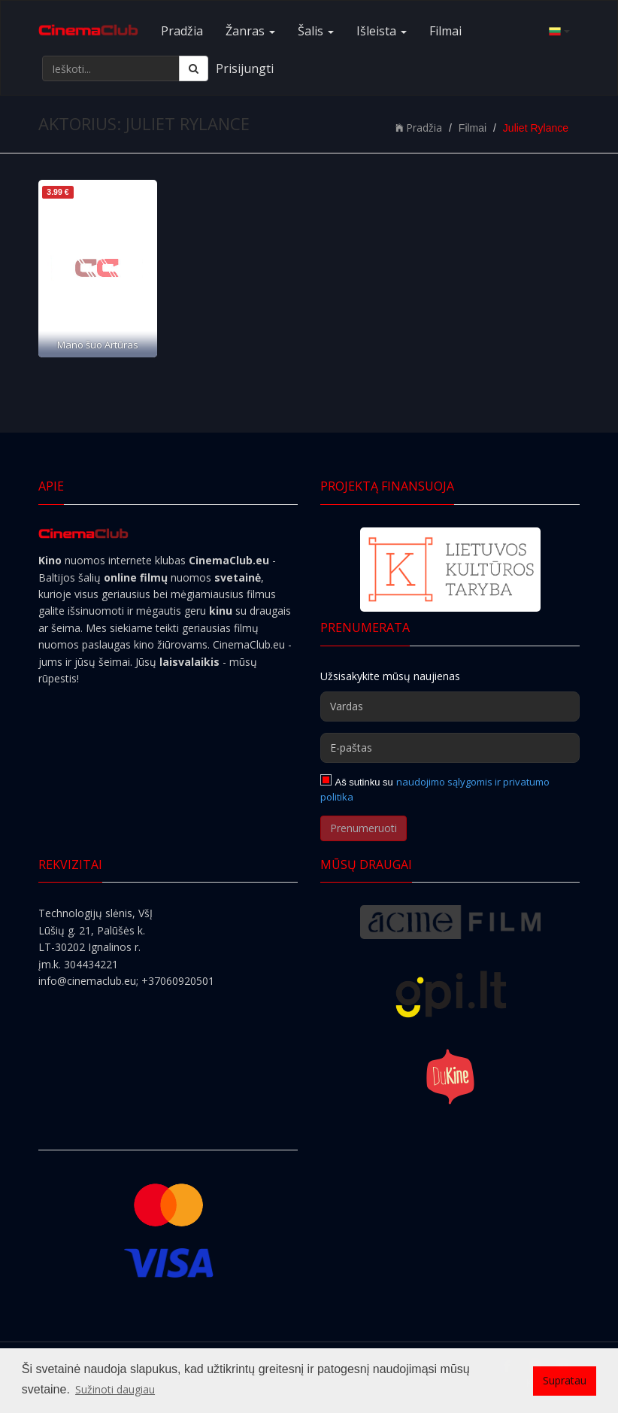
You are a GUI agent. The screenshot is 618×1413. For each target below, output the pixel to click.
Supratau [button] (564, 1380)
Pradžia (182, 31)
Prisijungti (245, 68)
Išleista (381, 31)
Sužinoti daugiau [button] (115, 1389)
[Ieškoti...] (111, 68)
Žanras (250, 31)
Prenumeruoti (363, 828)
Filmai (445, 31)
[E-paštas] (450, 748)
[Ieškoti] (193, 68)
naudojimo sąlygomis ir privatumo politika (435, 789)
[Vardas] (450, 706)
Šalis (316, 31)
